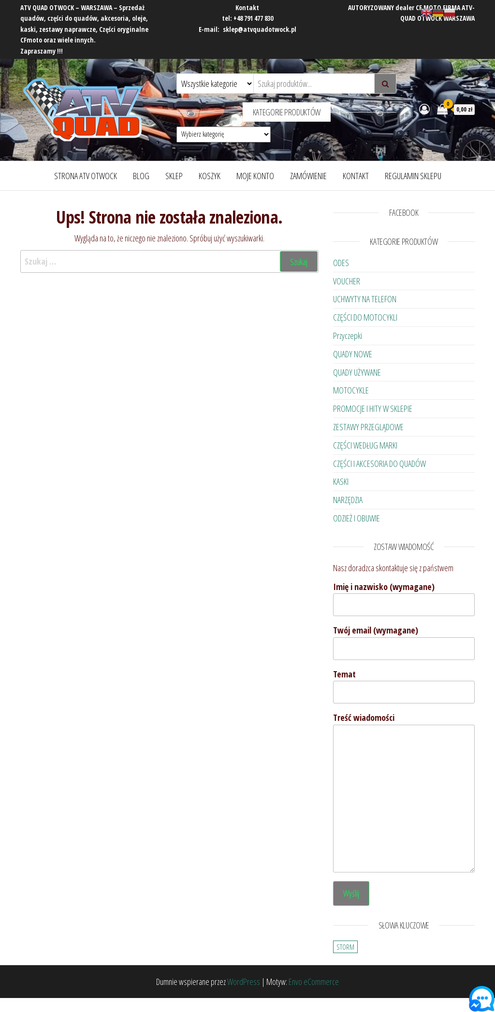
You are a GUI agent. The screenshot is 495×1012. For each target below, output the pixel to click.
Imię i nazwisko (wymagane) (404, 599)
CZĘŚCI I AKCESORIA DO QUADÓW (379, 463)
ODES (341, 262)
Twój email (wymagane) (404, 642)
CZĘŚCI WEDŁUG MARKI (365, 445)
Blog (141, 176)
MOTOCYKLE (351, 390)
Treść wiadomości (404, 792)
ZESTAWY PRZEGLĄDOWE (368, 427)
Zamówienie (308, 176)
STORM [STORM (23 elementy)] (345, 947)
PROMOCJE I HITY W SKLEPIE (372, 408)
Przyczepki (347, 335)
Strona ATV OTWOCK (85, 176)
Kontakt (356, 176)
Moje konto (255, 176)
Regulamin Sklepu (413, 176)
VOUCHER (346, 281)
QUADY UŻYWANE (357, 372)
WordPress (243, 981)
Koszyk (209, 176)
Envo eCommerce (314, 981)
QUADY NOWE (352, 354)
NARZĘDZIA (348, 500)
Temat (404, 686)
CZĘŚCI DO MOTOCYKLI (365, 317)
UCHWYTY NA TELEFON (364, 299)
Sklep (174, 176)
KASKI (341, 481)
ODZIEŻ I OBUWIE (356, 518)
